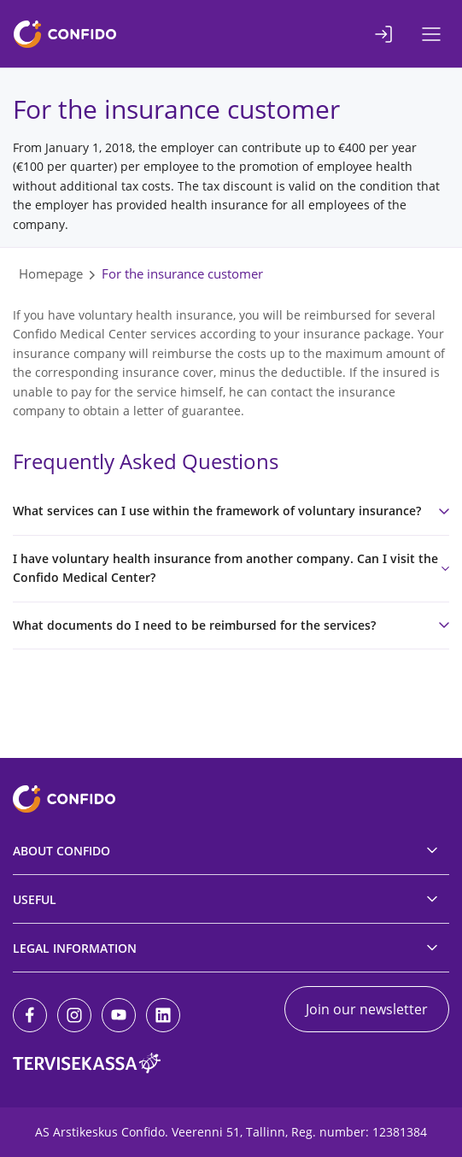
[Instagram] (74, 1015)
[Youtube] (119, 1015)
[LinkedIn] (163, 1015)
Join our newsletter (367, 1009)
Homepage (51, 273)
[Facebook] (30, 1015)
